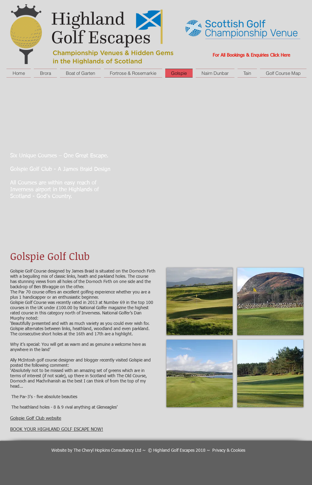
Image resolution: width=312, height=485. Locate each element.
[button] (199, 301)
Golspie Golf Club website (35, 418)
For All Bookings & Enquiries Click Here (251, 55)
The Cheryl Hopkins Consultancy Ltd (107, 450)
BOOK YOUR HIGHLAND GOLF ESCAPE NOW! (56, 429)
